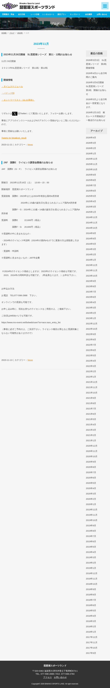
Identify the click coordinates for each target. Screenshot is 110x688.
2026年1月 (91, 153)
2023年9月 (91, 281)
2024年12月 (91, 217)
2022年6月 (91, 350)
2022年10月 (91, 329)
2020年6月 (91, 477)
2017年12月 (91, 637)
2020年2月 (91, 499)
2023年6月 (91, 297)
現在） (31, 100)
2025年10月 (91, 169)
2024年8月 (91, 238)
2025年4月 (91, 201)
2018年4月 (91, 616)
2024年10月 (91, 228)
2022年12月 (91, 323)
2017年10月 (91, 647)
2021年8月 (91, 403)
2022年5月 (91, 355)
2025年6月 (91, 190)
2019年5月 (91, 547)
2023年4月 (91, 302)
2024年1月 (91, 260)
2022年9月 (91, 334)
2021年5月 (91, 419)
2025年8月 (91, 180)
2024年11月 (91, 222)
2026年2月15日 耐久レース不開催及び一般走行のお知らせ (95, 116)
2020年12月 (91, 446)
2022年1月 (91, 376)
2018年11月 (91, 578)
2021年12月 (91, 382)
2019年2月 (91, 562)
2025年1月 (91, 212)
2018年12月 (91, 573)
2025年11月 (91, 164)
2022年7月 (91, 345)
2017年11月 (91, 642)
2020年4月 (91, 488)
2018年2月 (91, 626)
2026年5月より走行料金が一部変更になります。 (96, 103)
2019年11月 (91, 515)
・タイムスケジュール (12, 86)
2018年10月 (91, 584)
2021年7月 (91, 408)
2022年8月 (91, 339)
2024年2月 (91, 254)
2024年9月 (91, 233)
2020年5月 (91, 483)
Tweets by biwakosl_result (13, 138)
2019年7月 (91, 536)
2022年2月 (91, 371)
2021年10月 (91, 392)
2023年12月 (91, 265)
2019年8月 (91, 531)
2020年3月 (91, 493)
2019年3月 (91, 557)
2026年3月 (91, 143)
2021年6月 (91, 414)
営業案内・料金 (8, 14)
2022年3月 (91, 366)
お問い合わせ (102, 14)
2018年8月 (91, 594)
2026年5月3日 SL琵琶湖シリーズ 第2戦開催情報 (96, 64)
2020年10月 (91, 456)
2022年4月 (91, 361)
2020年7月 (91, 472)
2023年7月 (91, 291)
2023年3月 (91, 307)
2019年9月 (91, 525)
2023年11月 (91, 270)
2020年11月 (91, 451)
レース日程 (35, 14)
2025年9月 (91, 175)
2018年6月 (91, 605)
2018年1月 (91, 632)
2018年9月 (91, 589)
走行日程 (21, 14)
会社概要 (88, 14)
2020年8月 (91, 467)
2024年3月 (91, 249)
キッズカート (75, 14)
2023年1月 (91, 318)
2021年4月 (91, 424)
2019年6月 (91, 541)
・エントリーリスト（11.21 (14, 100)
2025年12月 (91, 159)
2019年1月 (91, 568)
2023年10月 (91, 275)
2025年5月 (91, 196)
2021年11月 (91, 387)
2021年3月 (91, 430)
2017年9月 (91, 653)
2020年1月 (91, 504)
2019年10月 (91, 520)
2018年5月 (91, 610)
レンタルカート (48, 14)
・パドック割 (7, 93)
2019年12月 (91, 509)
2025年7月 (91, 185)
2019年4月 (91, 552)
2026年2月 (91, 148)
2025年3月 (91, 206)
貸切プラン (61, 14)
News (30, 144)
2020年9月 (91, 461)
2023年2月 (91, 313)
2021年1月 (91, 440)
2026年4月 (91, 137)
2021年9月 (91, 398)
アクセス (47, 677)
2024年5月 (91, 244)
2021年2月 (91, 435)
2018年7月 (91, 600)
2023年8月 (91, 286)
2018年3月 (91, 621)
